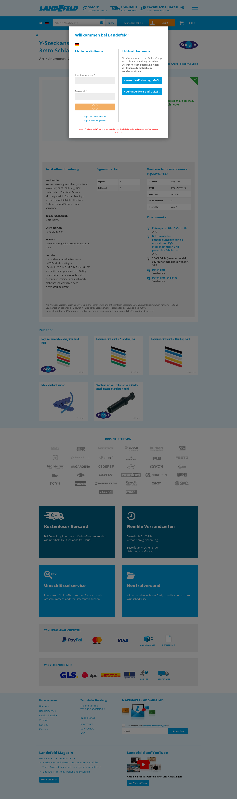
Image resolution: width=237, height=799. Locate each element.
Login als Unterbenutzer (95, 116)
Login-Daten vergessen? (95, 120)
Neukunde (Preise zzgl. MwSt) (141, 80)
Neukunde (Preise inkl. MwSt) (142, 91)
